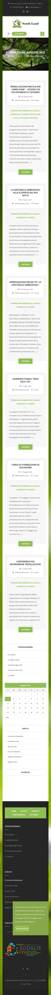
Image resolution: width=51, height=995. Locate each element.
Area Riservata (19, 815)
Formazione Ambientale (21, 110)
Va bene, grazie (22, 928)
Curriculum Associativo (15, 670)
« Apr (7, 718)
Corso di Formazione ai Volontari (25, 466)
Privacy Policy (26, 984)
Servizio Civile (12, 747)
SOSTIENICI (19, 34)
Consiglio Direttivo (14, 660)
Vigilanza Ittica (12, 762)
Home (11, 56)
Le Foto (24, 811)
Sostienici (34, 815)
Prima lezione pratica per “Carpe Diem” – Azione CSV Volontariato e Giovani (25, 89)
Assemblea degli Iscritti (15, 665)
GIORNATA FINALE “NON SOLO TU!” (25, 380)
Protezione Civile (13, 741)
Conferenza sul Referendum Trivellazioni (25, 563)
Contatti (35, 811)
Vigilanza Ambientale (14, 757)
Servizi (20, 56)
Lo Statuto (11, 675)
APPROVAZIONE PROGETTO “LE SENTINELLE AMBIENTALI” (25, 283)
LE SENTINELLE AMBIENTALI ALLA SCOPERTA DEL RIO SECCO (25, 192)
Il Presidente (12, 655)
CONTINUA (25, 172)
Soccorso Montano (28, 118)
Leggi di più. (32, 922)
